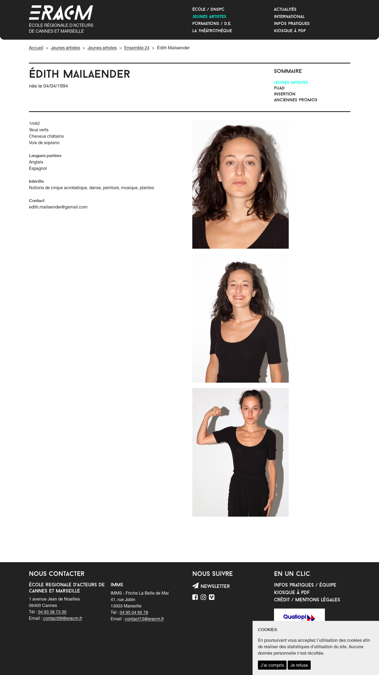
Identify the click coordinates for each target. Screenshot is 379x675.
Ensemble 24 (136, 47)
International (289, 17)
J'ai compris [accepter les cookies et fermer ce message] (272, 665)
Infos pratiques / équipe (305, 585)
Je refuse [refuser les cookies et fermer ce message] (299, 665)
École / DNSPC (208, 10)
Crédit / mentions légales (307, 600)
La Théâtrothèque (212, 31)
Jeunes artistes (209, 17)
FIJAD (279, 88)
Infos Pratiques (292, 24)
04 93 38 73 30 (52, 611)
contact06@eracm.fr (62, 618)
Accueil (36, 47)
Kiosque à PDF (290, 31)
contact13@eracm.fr (144, 618)
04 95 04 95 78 (134, 612)
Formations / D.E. (211, 24)
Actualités (285, 10)
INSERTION (284, 94)
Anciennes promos (295, 100)
